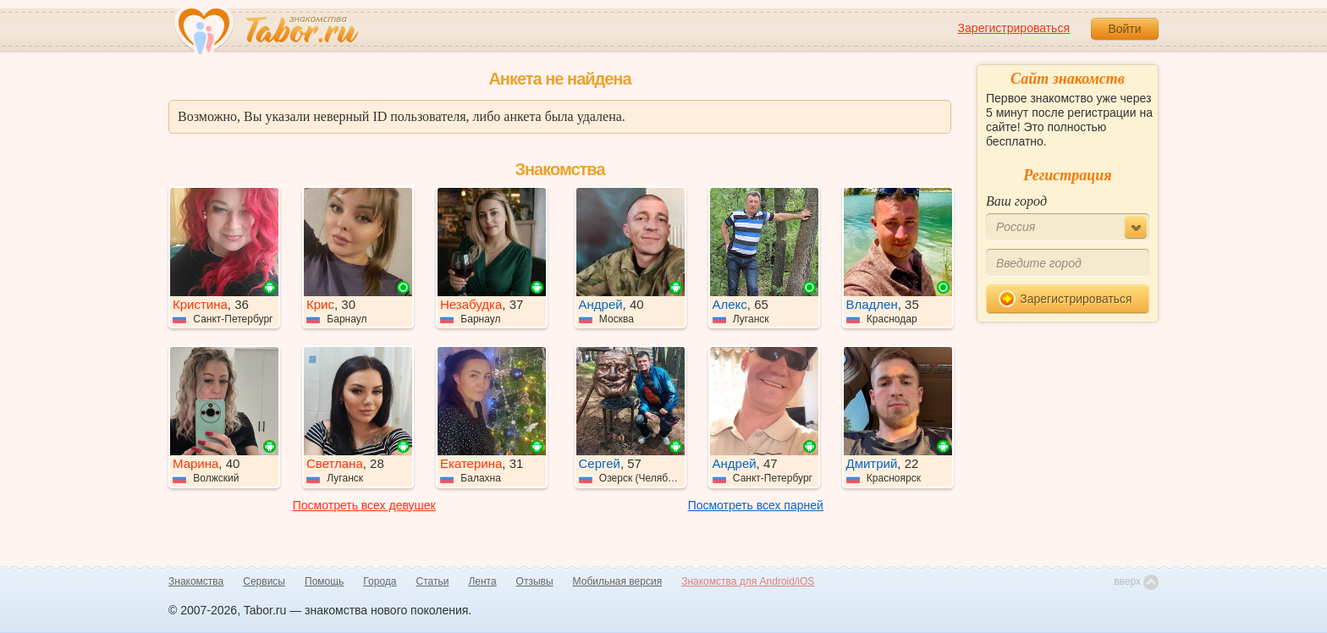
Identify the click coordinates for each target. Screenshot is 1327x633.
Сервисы (264, 581)
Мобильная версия (618, 581)
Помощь (324, 581)
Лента (482, 581)
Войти (1124, 29)
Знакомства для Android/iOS (747, 581)
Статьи (432, 581)
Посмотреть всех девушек (364, 505)
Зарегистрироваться (1014, 28)
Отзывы (534, 581)
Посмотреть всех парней (755, 505)
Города (379, 581)
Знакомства (195, 581)
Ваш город (1016, 201)
